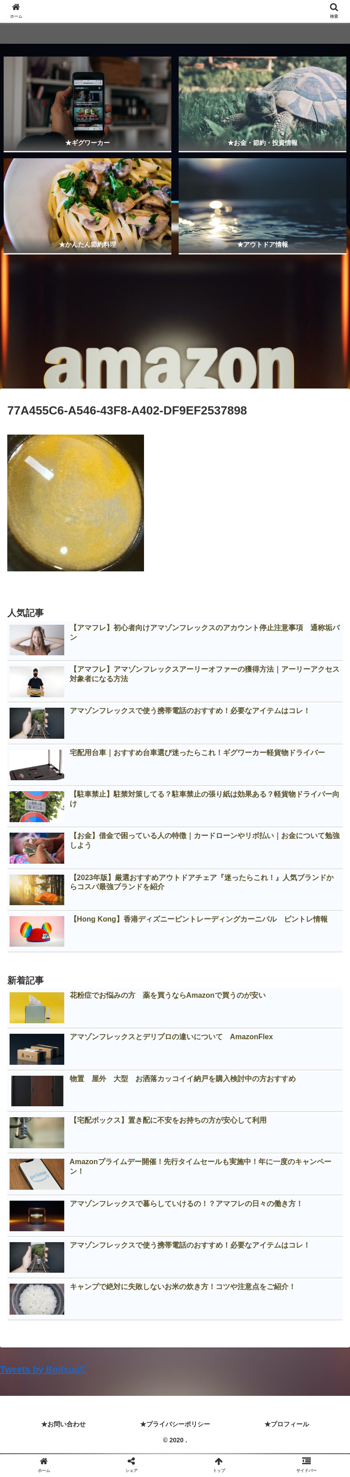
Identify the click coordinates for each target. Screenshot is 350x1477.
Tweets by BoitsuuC (43, 1369)
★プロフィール (286, 1424)
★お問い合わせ (63, 1424)
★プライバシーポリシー (175, 1424)
